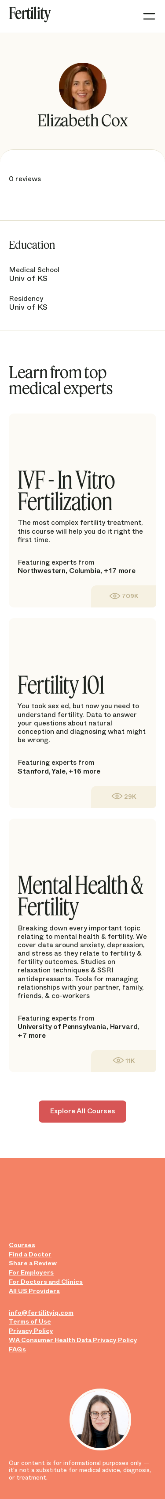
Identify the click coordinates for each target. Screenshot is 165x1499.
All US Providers (34, 1291)
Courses (22, 1245)
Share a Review (33, 1263)
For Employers (31, 1272)
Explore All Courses (82, 1111)
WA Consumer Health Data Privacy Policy (73, 1340)
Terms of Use (30, 1321)
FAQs (17, 1349)
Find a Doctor (30, 1254)
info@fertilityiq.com (41, 1313)
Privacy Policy (31, 1331)
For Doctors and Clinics (46, 1282)
